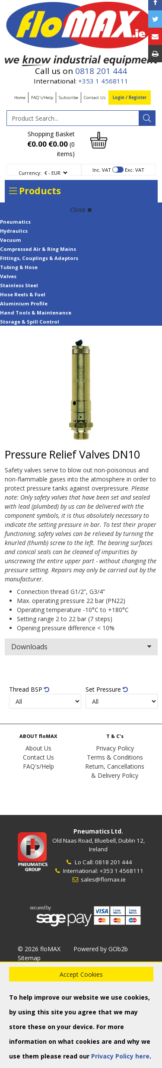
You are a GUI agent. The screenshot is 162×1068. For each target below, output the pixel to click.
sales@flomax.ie (98, 879)
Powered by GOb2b (100, 949)
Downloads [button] (81, 646)
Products (35, 191)
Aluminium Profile (24, 303)
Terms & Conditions (115, 757)
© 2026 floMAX (39, 949)
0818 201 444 (101, 71)
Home (19, 97)
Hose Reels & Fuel (22, 294)
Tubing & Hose (19, 267)
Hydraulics (14, 231)
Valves (8, 276)
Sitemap (29, 958)
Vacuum (10, 240)
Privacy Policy (115, 748)
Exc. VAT (134, 170)
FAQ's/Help (42, 97)
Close (81, 209)
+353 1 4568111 (103, 81)
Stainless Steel (19, 285)
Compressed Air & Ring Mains (38, 249)
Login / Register (129, 97)
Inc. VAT (101, 170)
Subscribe (68, 97)
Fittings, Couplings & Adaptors (39, 258)
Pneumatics (15, 221)
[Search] (147, 118)
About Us (38, 748)
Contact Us (95, 97)
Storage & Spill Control (29, 321)
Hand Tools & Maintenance (35, 312)
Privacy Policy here (120, 1056)
